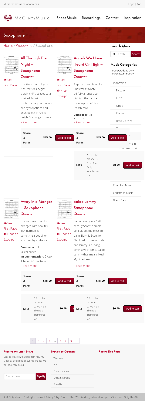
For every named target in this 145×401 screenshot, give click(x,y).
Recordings (91, 17)
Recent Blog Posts (109, 351)
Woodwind (119, 83)
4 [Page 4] (49, 341)
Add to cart (117, 137)
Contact (112, 17)
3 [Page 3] (44, 341)
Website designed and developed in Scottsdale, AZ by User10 (107, 397)
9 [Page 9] (71, 341)
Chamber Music (122, 185)
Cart (139, 4)
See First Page (10, 82)
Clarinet (120, 113)
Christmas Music (123, 193)
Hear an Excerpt (64, 93)
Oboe (119, 105)
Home (8, 45)
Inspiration (132, 17)
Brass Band (120, 200)
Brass (56, 364)
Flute (119, 98)
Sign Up (41, 376)
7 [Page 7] (60, 341)
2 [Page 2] (38, 341)
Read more (29, 122)
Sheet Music (66, 17)
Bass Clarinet (124, 121)
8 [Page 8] (65, 341)
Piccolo (120, 90)
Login (131, 4)
